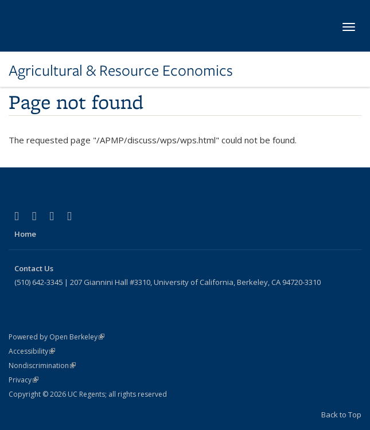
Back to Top (341, 414)
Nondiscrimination (42, 365)
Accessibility (32, 351)
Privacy (23, 380)
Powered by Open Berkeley (56, 337)
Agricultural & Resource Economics (121, 70)
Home (25, 234)
